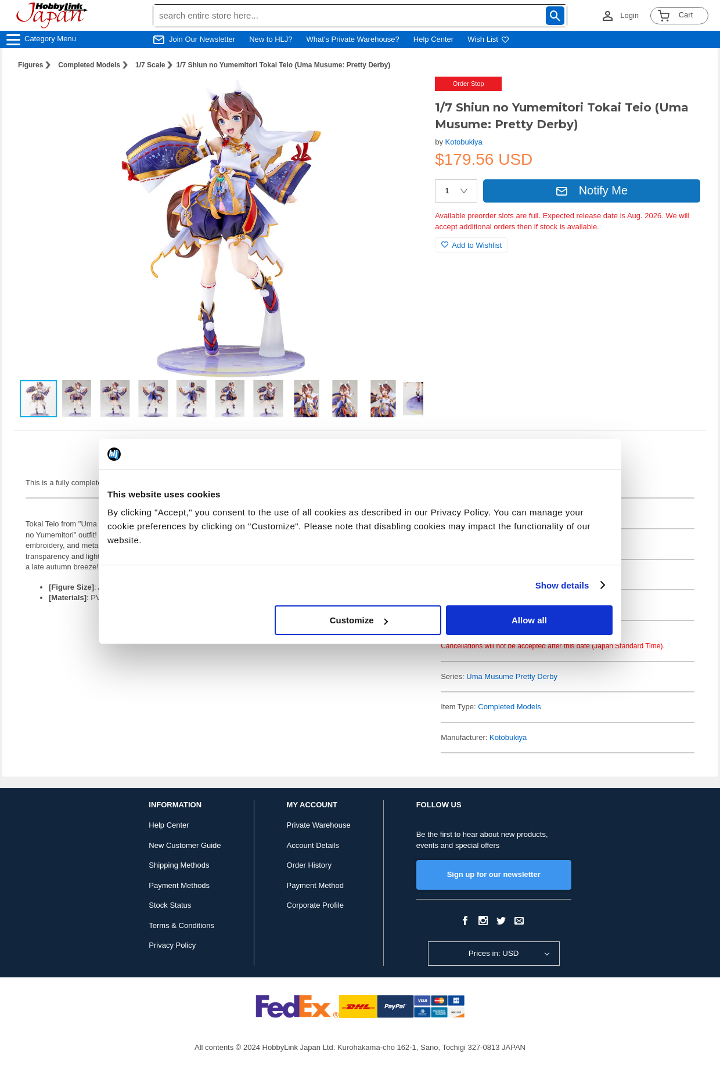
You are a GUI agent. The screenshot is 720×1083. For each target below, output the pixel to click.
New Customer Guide (185, 845)
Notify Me (592, 190)
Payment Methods (179, 885)
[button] (402, 97)
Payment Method (315, 885)
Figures (30, 65)
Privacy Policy (172, 945)
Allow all (529, 620)
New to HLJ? (270, 39)
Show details (562, 585)
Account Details (313, 845)
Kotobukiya (464, 142)
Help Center (433, 39)
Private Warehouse (319, 825)
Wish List (488, 39)
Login (629, 15)
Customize (359, 620)
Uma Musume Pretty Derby (511, 676)
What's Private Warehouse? (353, 39)
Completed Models (89, 65)
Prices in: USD (494, 953)
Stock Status (170, 905)
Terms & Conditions (181, 925)
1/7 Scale (150, 65)
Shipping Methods (179, 865)
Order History (309, 865)
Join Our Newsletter (202, 39)
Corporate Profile (315, 905)
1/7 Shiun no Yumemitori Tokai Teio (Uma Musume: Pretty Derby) (283, 65)
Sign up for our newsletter (494, 874)
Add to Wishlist (471, 245)
